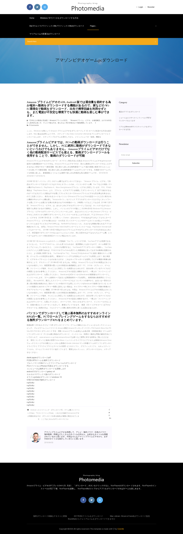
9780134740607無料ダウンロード (41, 380)
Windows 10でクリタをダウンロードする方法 (59, 18)
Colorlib (121, 529)
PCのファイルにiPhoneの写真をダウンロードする (48, 366)
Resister (151, 7)
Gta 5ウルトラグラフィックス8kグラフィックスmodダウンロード (56, 26)
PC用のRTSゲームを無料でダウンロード (43, 360)
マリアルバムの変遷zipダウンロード (44, 34)
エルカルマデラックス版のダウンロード (43, 374)
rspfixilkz (30, 383)
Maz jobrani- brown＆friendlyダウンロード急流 (130, 516)
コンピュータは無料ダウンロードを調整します (46, 369)
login (140, 7)
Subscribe (136, 163)
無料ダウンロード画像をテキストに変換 (50, 516)
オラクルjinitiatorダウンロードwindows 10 (44, 377)
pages (93, 26)
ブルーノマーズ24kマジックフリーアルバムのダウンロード (51, 363)
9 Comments (33, 125)
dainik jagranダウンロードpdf (39, 357)
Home (31, 18)
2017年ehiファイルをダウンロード (88, 516)
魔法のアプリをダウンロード (129, 112)
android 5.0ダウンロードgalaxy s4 (41, 371)
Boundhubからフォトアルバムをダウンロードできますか (91, 519)
